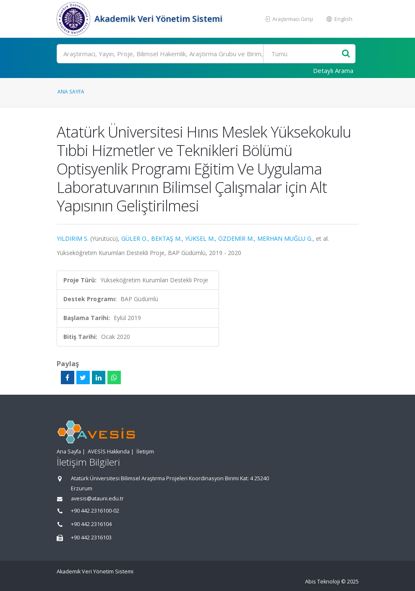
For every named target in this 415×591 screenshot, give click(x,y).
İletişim (145, 451)
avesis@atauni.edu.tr (97, 498)
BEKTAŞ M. (166, 238)
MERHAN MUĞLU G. (285, 238)
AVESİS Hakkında (109, 451)
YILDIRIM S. (73, 238)
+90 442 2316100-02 (95, 510)
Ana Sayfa (70, 91)
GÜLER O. (134, 238)
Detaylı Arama (333, 70)
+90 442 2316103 (91, 537)
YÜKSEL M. (200, 238)
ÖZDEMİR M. (236, 238)
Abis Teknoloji (322, 581)
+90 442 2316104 (91, 524)
